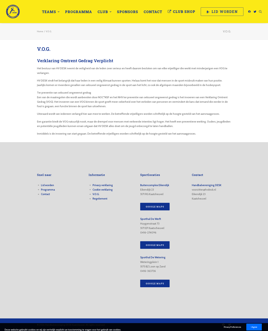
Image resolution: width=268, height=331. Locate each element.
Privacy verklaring (103, 185)
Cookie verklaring (103, 189)
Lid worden (47, 185)
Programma (78, 11)
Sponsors (127, 11)
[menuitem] (51, 11)
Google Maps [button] (155, 206)
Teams (51, 11)
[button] (250, 11)
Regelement (100, 198)
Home (40, 31)
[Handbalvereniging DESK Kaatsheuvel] (13, 11)
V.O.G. (96, 194)
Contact (153, 11)
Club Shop (184, 11)
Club (104, 11)
